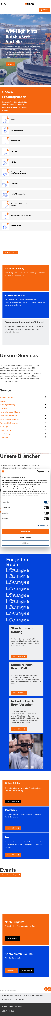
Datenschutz (18, 995)
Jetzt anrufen (11, 970)
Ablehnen (25, 543)
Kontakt (21, 999)
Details (10, 64)
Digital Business (5, 430)
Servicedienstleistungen (8, 416)
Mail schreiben (26, 970)
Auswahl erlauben (25, 537)
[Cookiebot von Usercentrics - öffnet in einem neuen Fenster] (36, 471)
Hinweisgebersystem (36, 995)
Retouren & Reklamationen (9, 423)
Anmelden (44, 10)
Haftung (26, 995)
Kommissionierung (6, 398)
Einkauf (15, 999)
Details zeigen (41, 525)
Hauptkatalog (5, 434)
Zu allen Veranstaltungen (10, 875)
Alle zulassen (25, 531)
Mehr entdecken (10, 252)
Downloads (4, 438)
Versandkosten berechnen (9, 419)
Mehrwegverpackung (7, 405)
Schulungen (4, 427)
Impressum (5, 995)
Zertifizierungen (6, 999)
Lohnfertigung (5, 408)
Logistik (2, 401)
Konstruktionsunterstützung (10, 412)
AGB (11, 995)
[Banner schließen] (48, 471)
